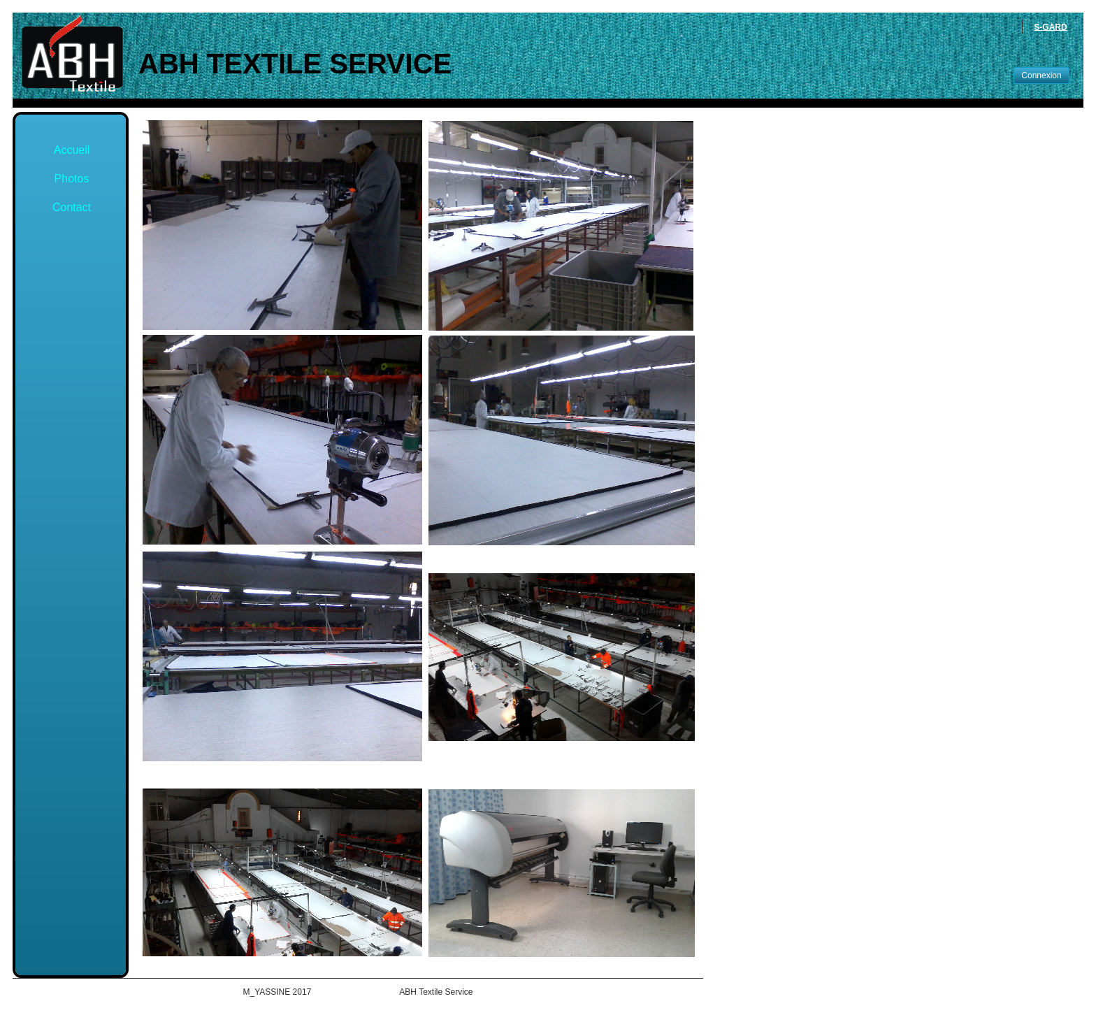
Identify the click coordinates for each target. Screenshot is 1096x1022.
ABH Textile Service (295, 63)
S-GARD (1050, 26)
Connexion (1041, 75)
